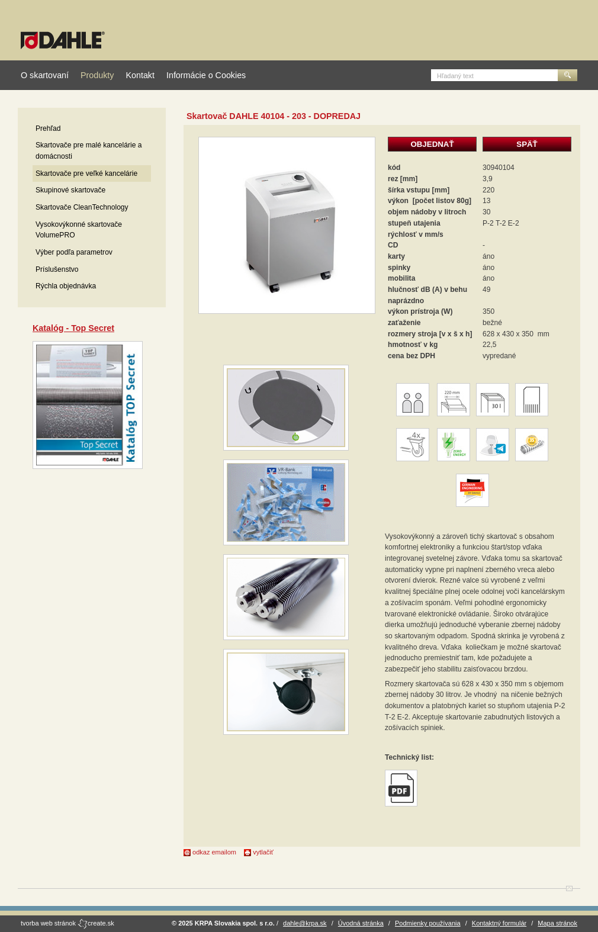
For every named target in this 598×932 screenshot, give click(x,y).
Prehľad (48, 128)
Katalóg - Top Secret (73, 328)
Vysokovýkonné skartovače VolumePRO (79, 230)
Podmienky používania (428, 923)
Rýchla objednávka (66, 286)
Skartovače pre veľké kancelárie (86, 173)
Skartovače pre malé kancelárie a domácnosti (89, 150)
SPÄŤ (526, 144)
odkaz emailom (210, 852)
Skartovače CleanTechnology (82, 207)
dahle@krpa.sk (305, 923)
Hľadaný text (455, 75)
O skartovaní (45, 75)
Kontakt (140, 75)
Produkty (97, 75)
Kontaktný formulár (499, 923)
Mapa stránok (557, 923)
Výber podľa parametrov (74, 252)
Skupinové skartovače (70, 190)
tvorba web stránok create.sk (67, 923)
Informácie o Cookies (206, 75)
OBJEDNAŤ (432, 144)
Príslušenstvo (57, 269)
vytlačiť (259, 852)
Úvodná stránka (361, 923)
